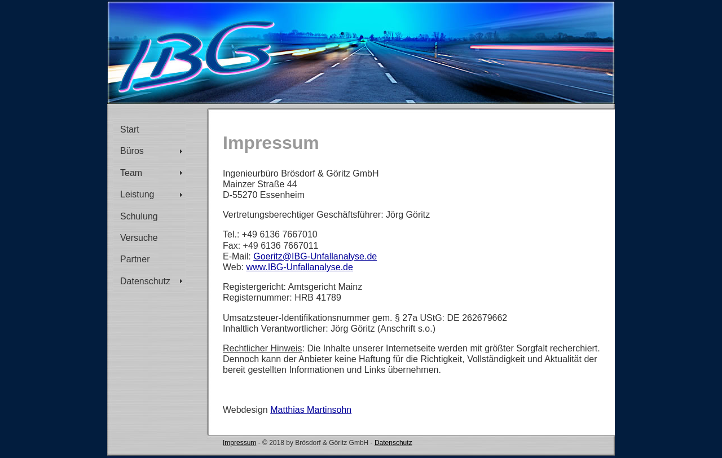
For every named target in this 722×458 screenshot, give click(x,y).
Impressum (239, 443)
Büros (132, 151)
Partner (134, 259)
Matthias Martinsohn (310, 410)
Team (131, 173)
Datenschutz (145, 281)
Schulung (139, 216)
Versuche (139, 238)
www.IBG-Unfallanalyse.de (299, 267)
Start (129, 129)
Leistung (137, 194)
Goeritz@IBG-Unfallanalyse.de (315, 256)
